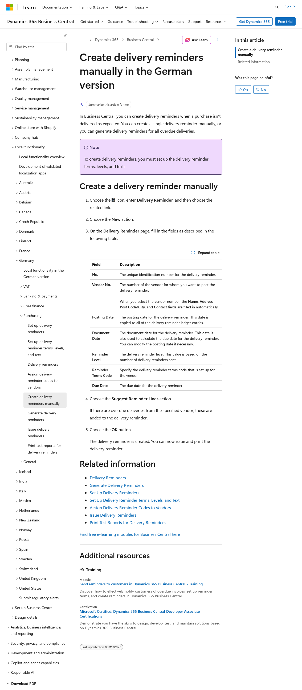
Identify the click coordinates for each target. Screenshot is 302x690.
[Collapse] (65, 35)
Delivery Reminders (108, 477)
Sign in (290, 6)
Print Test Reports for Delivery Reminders (128, 522)
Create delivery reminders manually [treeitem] (44, 381)
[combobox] (36, 47)
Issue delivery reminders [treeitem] (39, 414)
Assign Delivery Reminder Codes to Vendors (130, 507)
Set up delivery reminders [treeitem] (40, 310)
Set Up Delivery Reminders (114, 492)
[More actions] (217, 40)
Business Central (140, 39)
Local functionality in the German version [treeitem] (43, 255)
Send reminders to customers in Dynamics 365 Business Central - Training (141, 584)
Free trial (285, 21)
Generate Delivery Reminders (117, 485)
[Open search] (277, 7)
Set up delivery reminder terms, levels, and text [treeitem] (46, 330)
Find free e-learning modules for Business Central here (130, 534)
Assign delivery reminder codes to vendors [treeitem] (43, 362)
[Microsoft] (9, 7)
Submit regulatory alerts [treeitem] (39, 579)
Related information (254, 61)
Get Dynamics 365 (254, 21)
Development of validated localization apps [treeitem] (40, 151)
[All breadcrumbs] (84, 40)
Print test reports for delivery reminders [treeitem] (44, 430)
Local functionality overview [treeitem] (41, 138)
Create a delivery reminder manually (260, 52)
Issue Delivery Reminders (113, 515)
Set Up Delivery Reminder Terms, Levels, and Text (134, 500)
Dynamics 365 (107, 39)
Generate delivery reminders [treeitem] (42, 398)
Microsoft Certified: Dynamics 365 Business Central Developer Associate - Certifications (141, 614)
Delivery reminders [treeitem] (43, 345)
